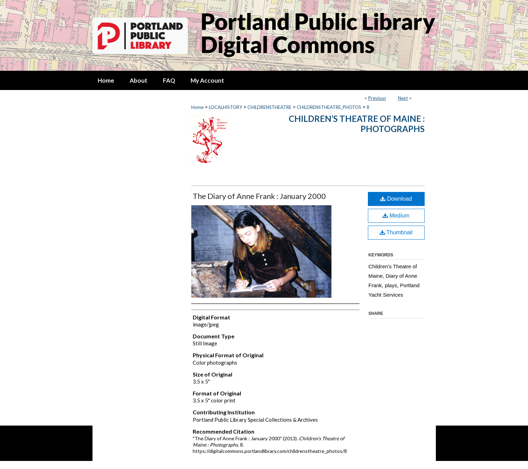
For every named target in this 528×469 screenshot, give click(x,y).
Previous (377, 98)
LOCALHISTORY (225, 107)
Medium (396, 216)
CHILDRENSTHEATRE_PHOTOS (329, 107)
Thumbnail (396, 232)
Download (396, 199)
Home (197, 107)
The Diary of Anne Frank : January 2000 (259, 196)
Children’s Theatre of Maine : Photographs (357, 123)
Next (403, 98)
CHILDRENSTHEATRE (269, 107)
